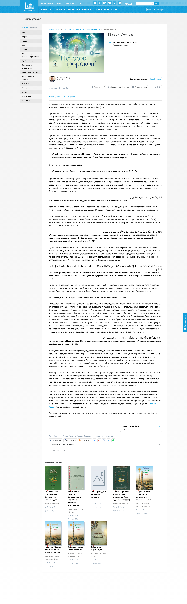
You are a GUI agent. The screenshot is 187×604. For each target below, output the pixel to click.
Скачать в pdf (98, 87)
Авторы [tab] (33, 27)
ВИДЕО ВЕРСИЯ (55, 97)
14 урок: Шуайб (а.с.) (160, 61)
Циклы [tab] (25, 27)
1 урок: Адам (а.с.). (159, 13)
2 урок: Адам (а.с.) (159, 17)
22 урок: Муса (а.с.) (160, 89)
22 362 (71, 563)
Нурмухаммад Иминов (63, 79)
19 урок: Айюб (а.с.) (160, 79)
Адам (90, 436)
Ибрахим (97, 436)
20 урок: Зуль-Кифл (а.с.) (162, 82)
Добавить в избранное (118, 87)
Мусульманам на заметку (51, 3)
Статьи (67, 9)
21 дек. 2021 (53, 88)
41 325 (71, 519)
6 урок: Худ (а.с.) (158, 31)
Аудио (106, 9)
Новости (76, 9)
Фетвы (114, 9)
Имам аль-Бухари (120, 504)
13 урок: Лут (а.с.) (159, 56)
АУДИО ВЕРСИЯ (70, 97)
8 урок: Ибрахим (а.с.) (161, 38)
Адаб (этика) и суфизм (71, 29)
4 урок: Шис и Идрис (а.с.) (162, 24)
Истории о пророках (92, 29)
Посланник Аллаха (61, 436)
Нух (102, 436)
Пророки (72, 436)
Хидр (86, 436)
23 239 (94, 507)
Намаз (44, 9)
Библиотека (88, 9)
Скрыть (182, 5)
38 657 (94, 563)
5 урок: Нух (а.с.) (158, 27)
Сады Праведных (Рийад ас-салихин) (98, 494)
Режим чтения (139, 87)
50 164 (116, 511)
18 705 (139, 514)
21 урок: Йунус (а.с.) (160, 86)
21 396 (48, 566)
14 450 (61, 88)
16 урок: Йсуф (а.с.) (160, 68)
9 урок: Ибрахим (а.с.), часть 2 (164, 41)
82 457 (48, 511)
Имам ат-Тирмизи (52, 504)
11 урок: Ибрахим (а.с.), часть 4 (165, 48)
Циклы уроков (55, 9)
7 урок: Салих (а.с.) (159, 34)
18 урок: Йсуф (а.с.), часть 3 (163, 75)
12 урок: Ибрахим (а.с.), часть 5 (165, 52)
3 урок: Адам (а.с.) (159, 20)
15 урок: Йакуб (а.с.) (160, 65)
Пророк (80, 436)
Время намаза (69, 3)
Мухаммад (109, 436)
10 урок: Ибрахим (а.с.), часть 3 (165, 45)
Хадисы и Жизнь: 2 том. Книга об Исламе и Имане (53, 550)
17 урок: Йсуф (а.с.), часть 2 (163, 72)
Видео (99, 9)
